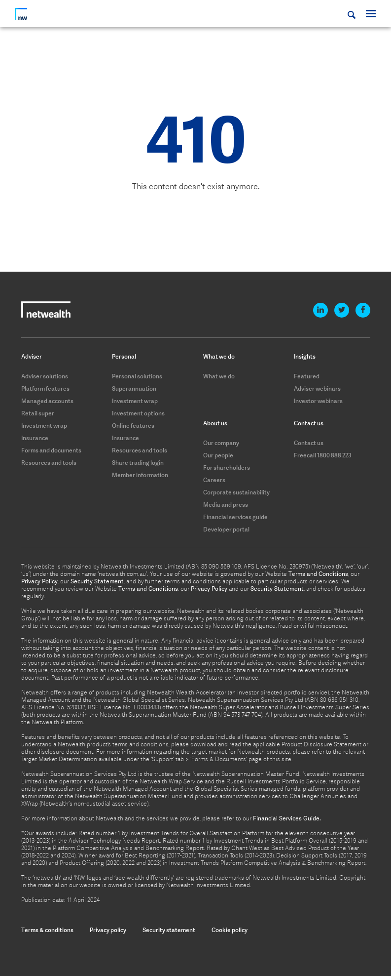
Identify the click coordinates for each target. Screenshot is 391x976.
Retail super (37, 413)
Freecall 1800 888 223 (323, 455)
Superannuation (134, 388)
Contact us (308, 443)
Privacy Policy (39, 581)
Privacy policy (108, 930)
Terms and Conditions (318, 573)
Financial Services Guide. (287, 818)
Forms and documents (51, 450)
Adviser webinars (317, 388)
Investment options (138, 413)
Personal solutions (137, 376)
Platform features (45, 388)
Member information (140, 475)
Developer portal (226, 529)
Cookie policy (230, 930)
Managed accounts (47, 401)
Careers (214, 480)
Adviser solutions (44, 376)
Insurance (34, 438)
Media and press (225, 504)
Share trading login (138, 462)
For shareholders (226, 467)
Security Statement (97, 581)
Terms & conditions (47, 930)
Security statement (168, 930)
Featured (307, 376)
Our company (221, 443)
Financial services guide (235, 517)
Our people (218, 455)
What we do (219, 376)
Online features (133, 425)
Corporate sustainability (236, 492)
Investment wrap (44, 425)
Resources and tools (48, 462)
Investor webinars (318, 401)
